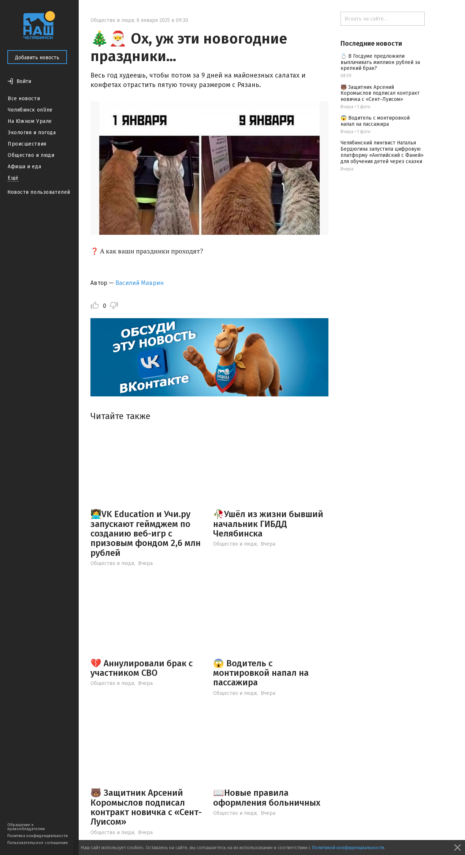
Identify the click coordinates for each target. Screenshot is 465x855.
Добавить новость (37, 57)
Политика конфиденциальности (37, 836)
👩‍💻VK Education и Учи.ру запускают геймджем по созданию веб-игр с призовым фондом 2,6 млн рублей (145, 533)
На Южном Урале (30, 121)
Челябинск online (30, 110)
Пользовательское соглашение (37, 843)
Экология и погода (32, 132)
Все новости (24, 98)
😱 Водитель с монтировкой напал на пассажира (261, 673)
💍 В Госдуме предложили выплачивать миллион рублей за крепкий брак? (380, 62)
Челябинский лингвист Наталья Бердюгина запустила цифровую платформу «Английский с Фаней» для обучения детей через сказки (382, 152)
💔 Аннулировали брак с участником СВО (141, 668)
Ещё (13, 178)
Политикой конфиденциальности (348, 847)
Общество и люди (31, 155)
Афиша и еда (24, 166)
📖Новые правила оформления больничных (266, 797)
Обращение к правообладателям (26, 827)
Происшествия (27, 144)
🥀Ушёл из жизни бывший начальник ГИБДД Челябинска (268, 524)
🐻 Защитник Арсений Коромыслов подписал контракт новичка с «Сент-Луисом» (146, 807)
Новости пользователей (38, 192)
